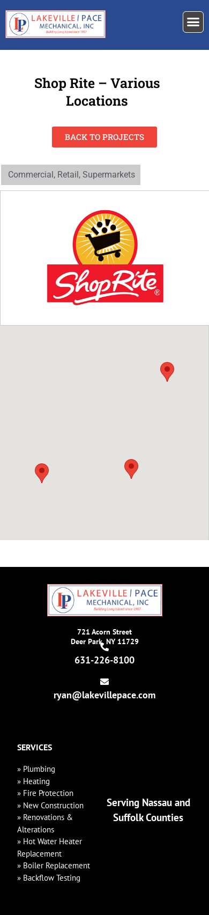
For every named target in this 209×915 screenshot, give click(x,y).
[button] (193, 22)
